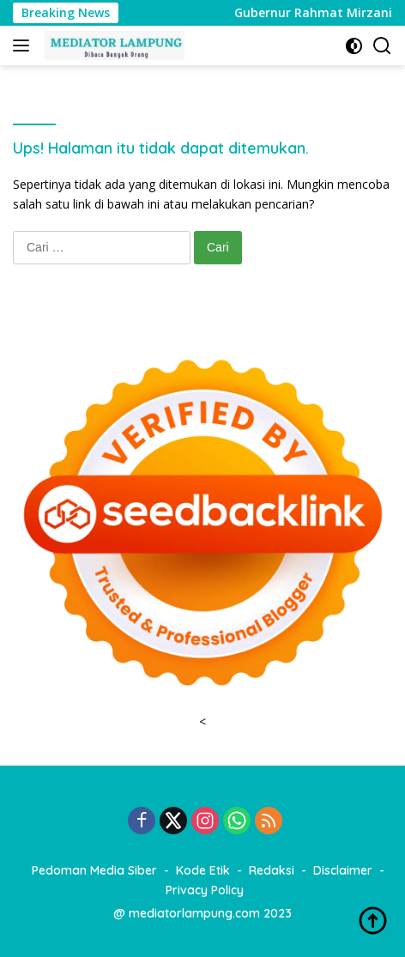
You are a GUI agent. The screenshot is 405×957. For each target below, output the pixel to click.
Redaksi (271, 870)
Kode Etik (203, 870)
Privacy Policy (205, 890)
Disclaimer (342, 870)
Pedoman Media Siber (94, 870)
